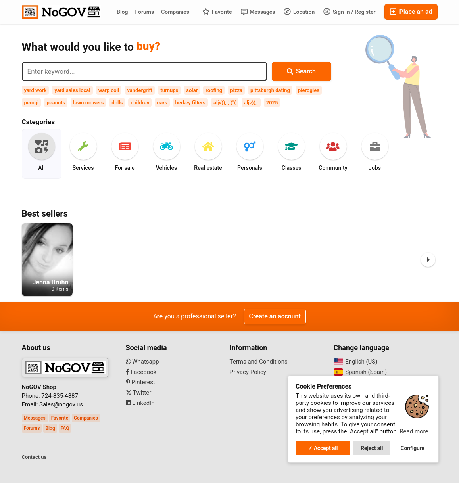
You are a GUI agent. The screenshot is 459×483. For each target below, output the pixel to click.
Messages (258, 12)
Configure (412, 448)
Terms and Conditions (259, 361)
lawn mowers (88, 102)
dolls (117, 102)
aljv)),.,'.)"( (224, 102)
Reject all (372, 448)
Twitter (139, 392)
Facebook (141, 372)
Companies (175, 12)
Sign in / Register (349, 11)
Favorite (217, 11)
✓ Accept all (323, 448)
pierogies (308, 90)
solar (192, 90)
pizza (236, 90)
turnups (169, 90)
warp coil (108, 90)
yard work (35, 90)
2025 (272, 102)
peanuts (55, 102)
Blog (122, 12)
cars (162, 102)
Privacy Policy (248, 372)
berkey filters (190, 102)
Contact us (34, 457)
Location (299, 11)
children (140, 102)
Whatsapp (142, 361)
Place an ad (411, 11)
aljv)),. (251, 102)
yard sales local (72, 90)
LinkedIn (140, 402)
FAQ (65, 428)
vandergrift (139, 90)
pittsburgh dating (270, 90)
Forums (144, 12)
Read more (413, 431)
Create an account (275, 316)
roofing (213, 90)
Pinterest (141, 382)
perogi (31, 102)
